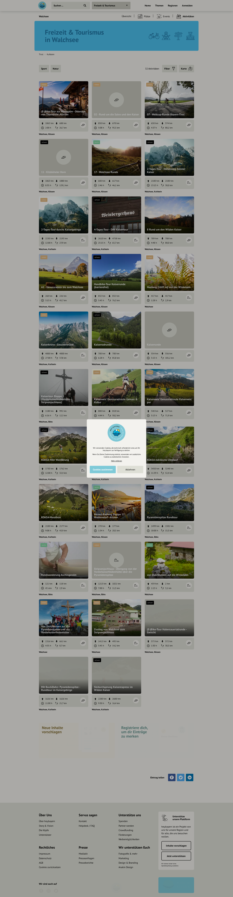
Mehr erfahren (116, 461)
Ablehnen (130, 469)
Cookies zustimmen (103, 469)
